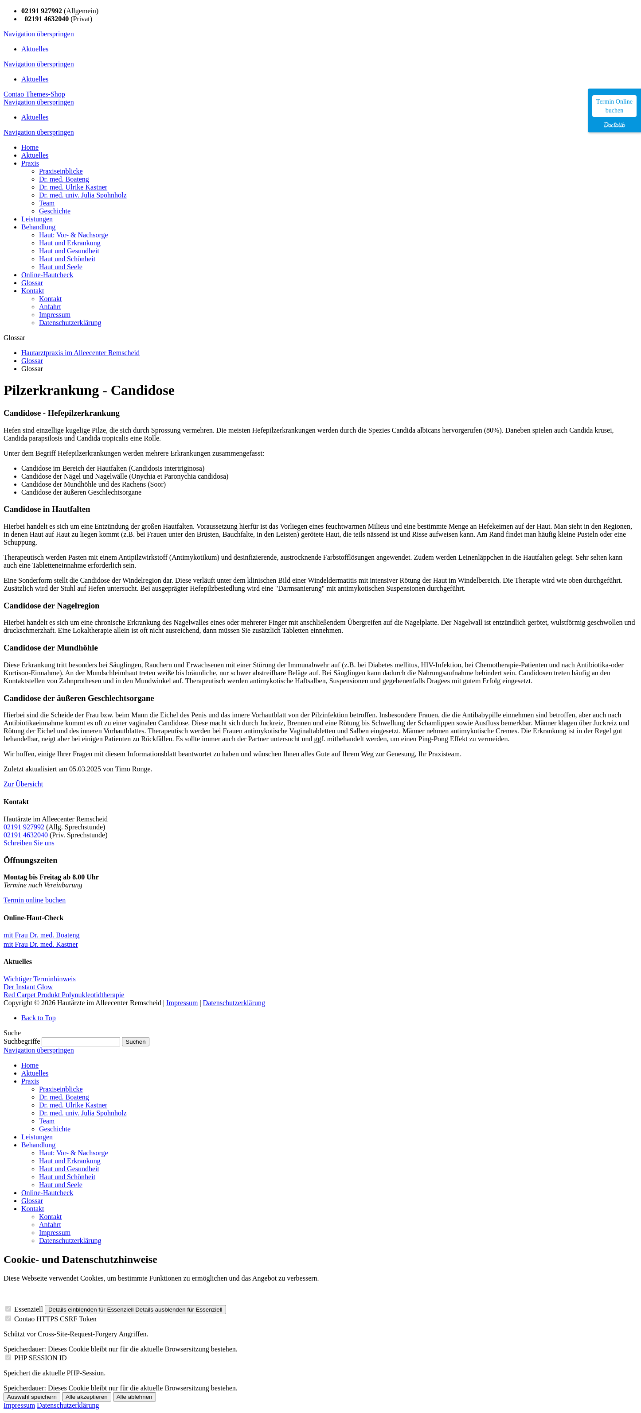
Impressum (182, 1003)
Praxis (30, 1081)
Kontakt (32, 1208)
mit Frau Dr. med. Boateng (42, 935)
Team (47, 1121)
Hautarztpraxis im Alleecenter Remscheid (80, 352)
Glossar (32, 360)
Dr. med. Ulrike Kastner (73, 1105)
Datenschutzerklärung (234, 1003)
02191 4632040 (26, 835)
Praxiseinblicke (61, 1089)
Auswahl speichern (32, 1397)
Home (30, 1065)
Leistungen (37, 1137)
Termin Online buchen (614, 106)
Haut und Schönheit (67, 1177)
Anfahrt (50, 1224)
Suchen (135, 1041)
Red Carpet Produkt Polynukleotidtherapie (64, 995)
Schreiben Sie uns (29, 843)
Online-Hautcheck (47, 1192)
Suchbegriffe (22, 1041)
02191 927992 (24, 827)
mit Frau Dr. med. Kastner (41, 944)
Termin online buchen (35, 900)
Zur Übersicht (23, 784)
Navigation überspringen (39, 34)
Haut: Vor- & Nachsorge (73, 1153)
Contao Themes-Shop (34, 94)
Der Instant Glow (28, 987)
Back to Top (38, 1018)
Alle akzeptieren (87, 1397)
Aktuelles (34, 49)
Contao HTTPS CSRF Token (55, 1319)
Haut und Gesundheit (69, 1169)
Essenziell (28, 1309)
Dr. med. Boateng (64, 1097)
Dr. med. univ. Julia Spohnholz (83, 1113)
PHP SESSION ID (40, 1358)
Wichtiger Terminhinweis (40, 979)
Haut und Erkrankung (70, 1161)
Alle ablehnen (134, 1397)
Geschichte (54, 1129)
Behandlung (38, 1145)
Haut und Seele (60, 1184)
